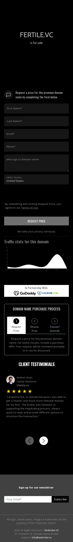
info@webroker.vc (42, 537)
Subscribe (60, 499)
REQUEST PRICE (36, 221)
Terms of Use (29, 207)
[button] (43, 440)
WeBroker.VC (51, 530)
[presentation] (30, 200)
